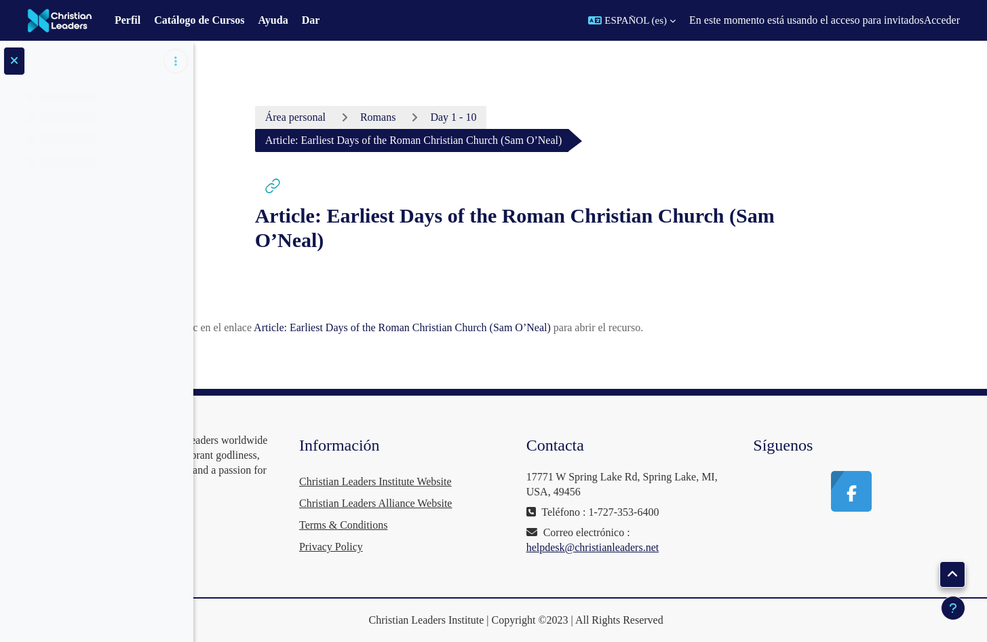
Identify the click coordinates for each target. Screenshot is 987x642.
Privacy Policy (450, 546)
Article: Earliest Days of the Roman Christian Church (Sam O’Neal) (481, 327)
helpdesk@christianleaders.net (672, 547)
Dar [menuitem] (311, 20)
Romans (457, 117)
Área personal (375, 117)
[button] (632, 20)
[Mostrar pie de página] (953, 608)
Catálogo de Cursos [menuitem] (199, 20)
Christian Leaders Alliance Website (495, 503)
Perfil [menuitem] (127, 20)
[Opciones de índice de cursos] (175, 61)
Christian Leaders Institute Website (495, 481)
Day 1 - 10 (533, 117)
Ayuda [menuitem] (273, 20)
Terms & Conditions (463, 525)
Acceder (942, 20)
